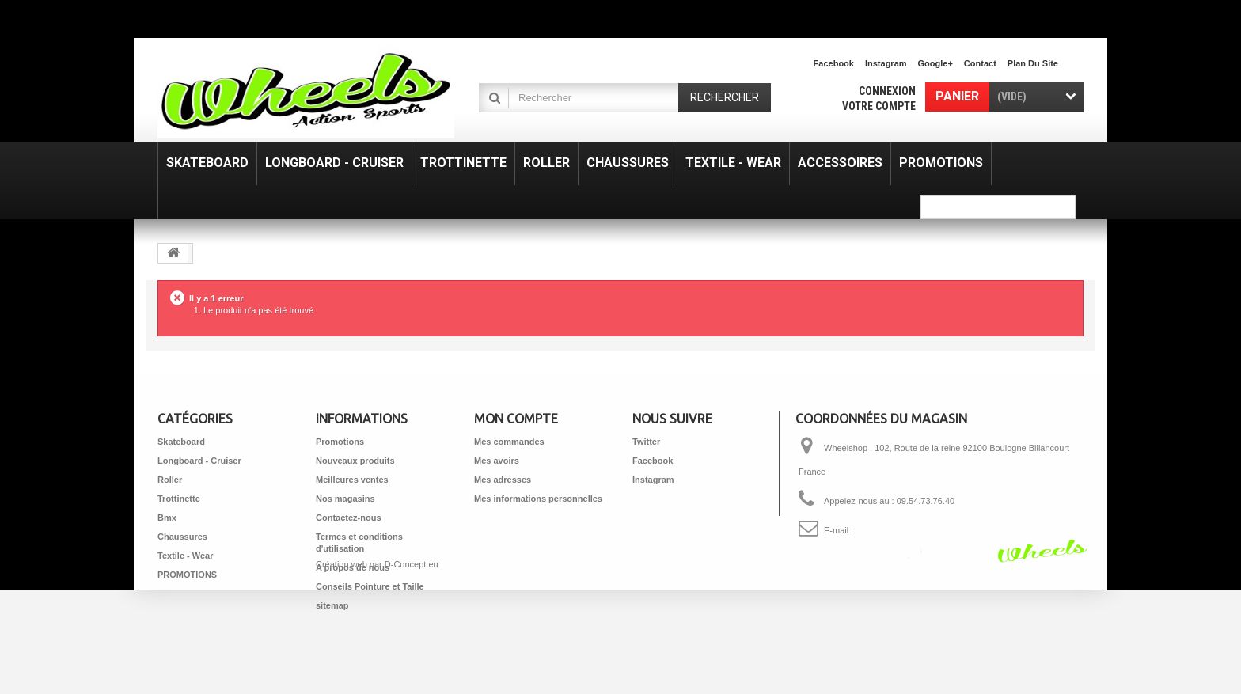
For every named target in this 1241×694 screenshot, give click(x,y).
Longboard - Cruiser (199, 460)
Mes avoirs (496, 460)
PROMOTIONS (187, 574)
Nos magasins (345, 498)
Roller (169, 479)
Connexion (887, 91)
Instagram (886, 63)
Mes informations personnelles (538, 498)
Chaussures (182, 536)
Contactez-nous (348, 517)
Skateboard (181, 441)
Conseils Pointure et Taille (370, 586)
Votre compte (879, 106)
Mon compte (516, 418)
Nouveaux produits (355, 460)
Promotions (340, 441)
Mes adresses (502, 479)
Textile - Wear (185, 555)
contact (980, 63)
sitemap (332, 605)
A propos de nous (352, 567)
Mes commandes (509, 441)
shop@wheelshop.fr (894, 530)
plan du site (1033, 63)
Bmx (166, 517)
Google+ (935, 63)
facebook (834, 63)
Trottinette (178, 498)
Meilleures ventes (352, 479)
